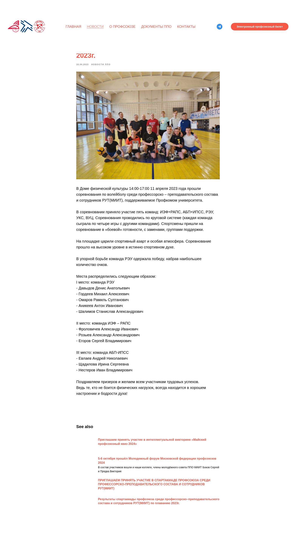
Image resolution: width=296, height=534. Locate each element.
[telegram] (219, 26)
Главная (73, 27)
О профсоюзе (122, 27)
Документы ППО (156, 27)
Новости (95, 27)
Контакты (186, 27)
